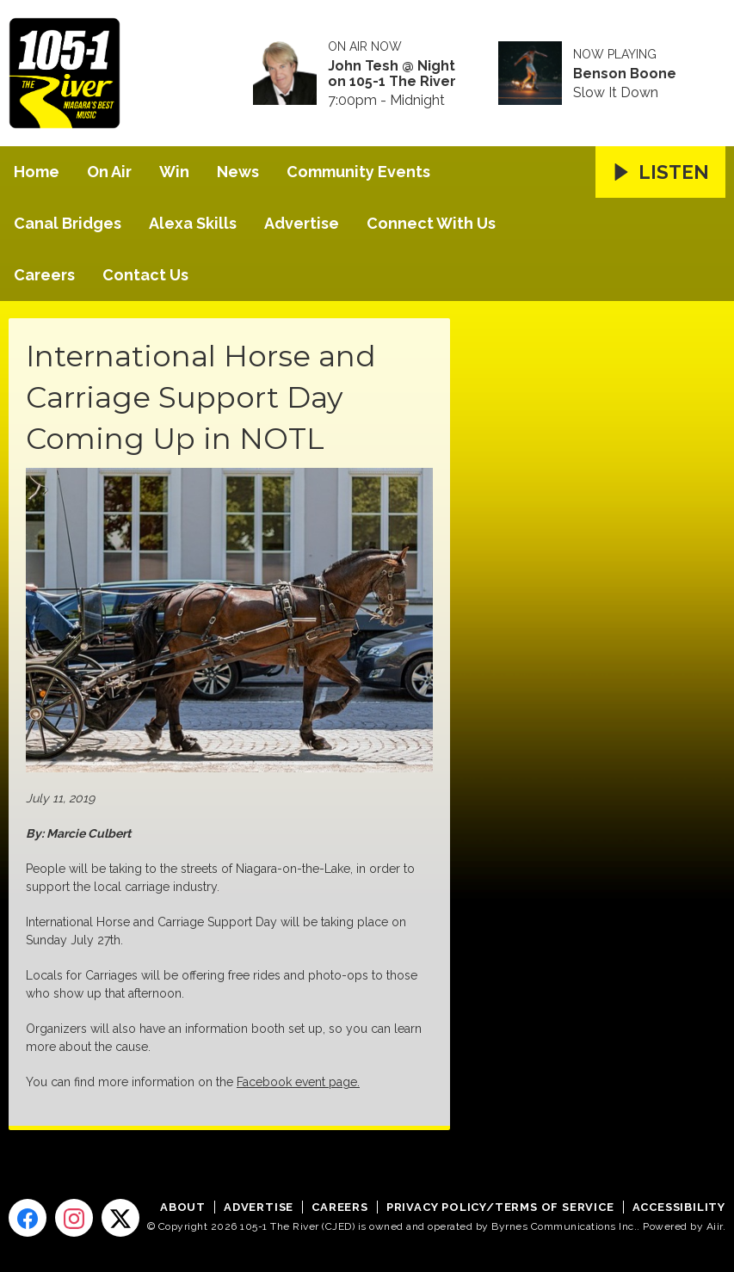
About (183, 1207)
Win (174, 172)
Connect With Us (431, 223)
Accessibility (678, 1207)
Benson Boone (624, 74)
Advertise (301, 223)
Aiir (714, 1226)
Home (36, 172)
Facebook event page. (298, 1082)
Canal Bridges (67, 223)
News (238, 172)
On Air (109, 172)
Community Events (358, 172)
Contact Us (145, 275)
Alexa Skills (193, 223)
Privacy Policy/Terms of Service (500, 1207)
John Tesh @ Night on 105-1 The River (392, 73)
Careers (44, 275)
